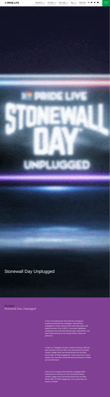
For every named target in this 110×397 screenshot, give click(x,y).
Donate (106, 2)
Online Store (82, 2)
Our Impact (51, 2)
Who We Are (38, 2)
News (72, 2)
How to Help (62, 2)
